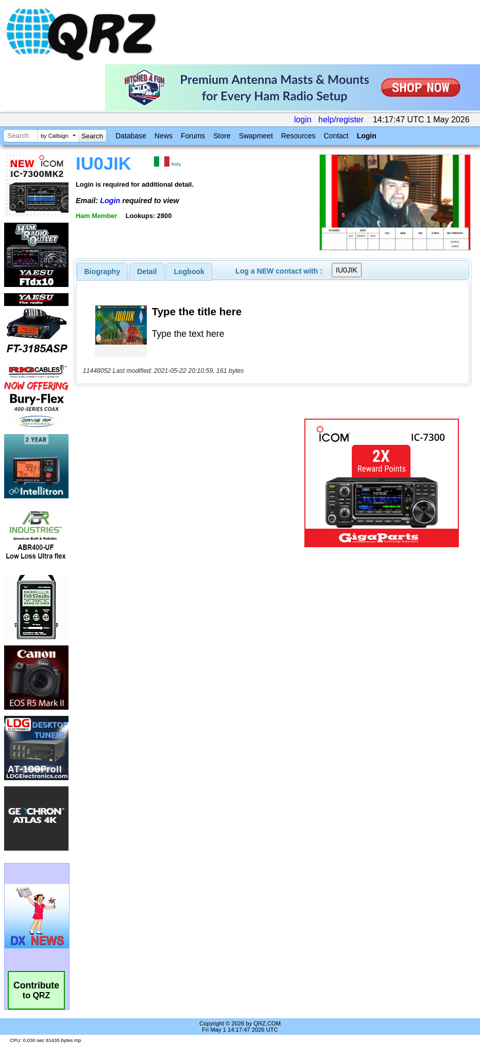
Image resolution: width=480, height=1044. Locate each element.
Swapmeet (256, 136)
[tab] (102, 271)
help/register (341, 119)
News (164, 136)
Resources (298, 136)
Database (130, 136)
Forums (193, 136)
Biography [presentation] (102, 271)
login (303, 119)
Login (366, 136)
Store (221, 136)
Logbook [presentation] (189, 271)
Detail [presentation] (147, 271)
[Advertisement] (191, 483)
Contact (335, 136)
